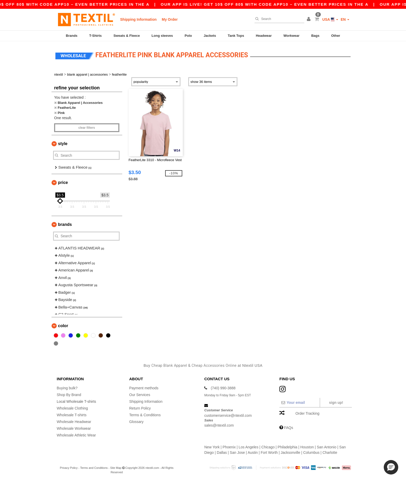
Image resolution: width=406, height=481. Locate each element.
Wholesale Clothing (72, 408)
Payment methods (143, 388)
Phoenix (229, 447)
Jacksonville (290, 452)
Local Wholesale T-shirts (76, 401)
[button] (309, 19)
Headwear (264, 36)
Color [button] (63, 326)
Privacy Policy (68, 467)
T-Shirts (95, 36)
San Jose (237, 452)
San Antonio (326, 447)
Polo (188, 36)
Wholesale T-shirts (71, 415)
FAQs (288, 428)
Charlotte (329, 452)
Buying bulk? (67, 388)
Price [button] (63, 182)
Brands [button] (65, 224)
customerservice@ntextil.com (228, 415)
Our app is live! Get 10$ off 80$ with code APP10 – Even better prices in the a (278, 4)
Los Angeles (248, 447)
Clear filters (86, 128)
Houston (307, 447)
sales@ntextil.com (219, 425)
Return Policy (140, 408)
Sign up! (336, 402)
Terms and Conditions (93, 467)
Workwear (292, 36)
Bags (315, 36)
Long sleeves (162, 36)
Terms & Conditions (145, 415)
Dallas (222, 452)
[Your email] (299, 402)
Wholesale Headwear (74, 422)
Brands (71, 36)
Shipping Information (138, 19)
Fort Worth (269, 452)
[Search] (278, 19)
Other (335, 36)
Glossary (136, 422)
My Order (170, 19)
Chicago (267, 447)
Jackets (210, 36)
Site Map (115, 467)
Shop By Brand (69, 395)
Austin (253, 452)
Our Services (139, 395)
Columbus (311, 452)
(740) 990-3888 (223, 388)
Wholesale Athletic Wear (76, 435)
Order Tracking (307, 413)
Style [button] (62, 143)
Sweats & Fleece (126, 36)
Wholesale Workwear (74, 428)
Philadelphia (287, 447)
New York (212, 447)
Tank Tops (236, 36)
